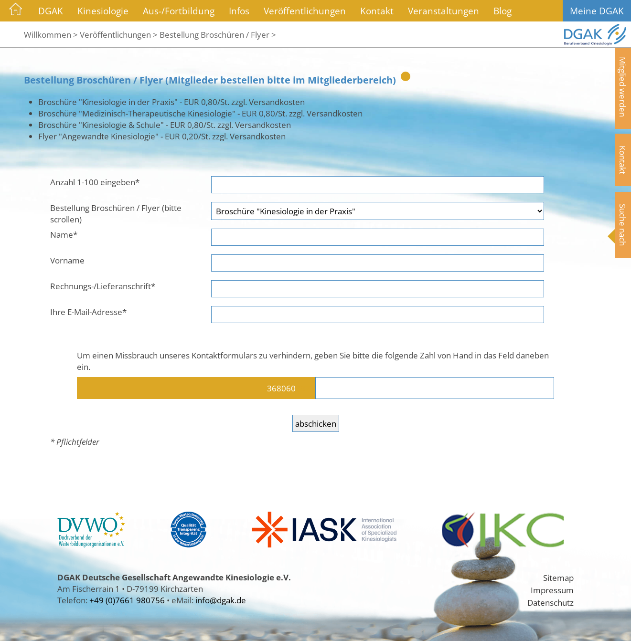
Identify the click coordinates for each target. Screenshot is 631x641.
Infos (239, 11)
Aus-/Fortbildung (178, 11)
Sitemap (558, 577)
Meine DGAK (597, 11)
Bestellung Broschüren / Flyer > (218, 34)
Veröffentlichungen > (119, 34)
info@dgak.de (220, 600)
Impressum (552, 590)
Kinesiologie (102, 11)
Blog (502, 11)
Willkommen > (51, 34)
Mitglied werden (623, 87)
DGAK (50, 11)
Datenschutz (550, 602)
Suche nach (623, 225)
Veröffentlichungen (305, 11)
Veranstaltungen (443, 11)
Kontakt (377, 11)
